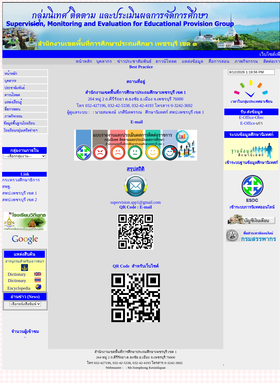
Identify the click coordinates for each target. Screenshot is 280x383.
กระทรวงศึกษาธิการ (21, 180)
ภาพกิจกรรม (246, 61)
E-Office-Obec (251, 117)
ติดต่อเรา (271, 61)
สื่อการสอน (218, 61)
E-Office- (248, 123)
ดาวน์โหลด (166, 61)
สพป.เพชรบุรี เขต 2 (19, 199)
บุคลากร (104, 61)
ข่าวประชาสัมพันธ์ (134, 61)
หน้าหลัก (84, 61)
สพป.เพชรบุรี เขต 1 (19, 193)
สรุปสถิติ (135, 169)
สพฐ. (6, 186)
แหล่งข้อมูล (192, 61)
